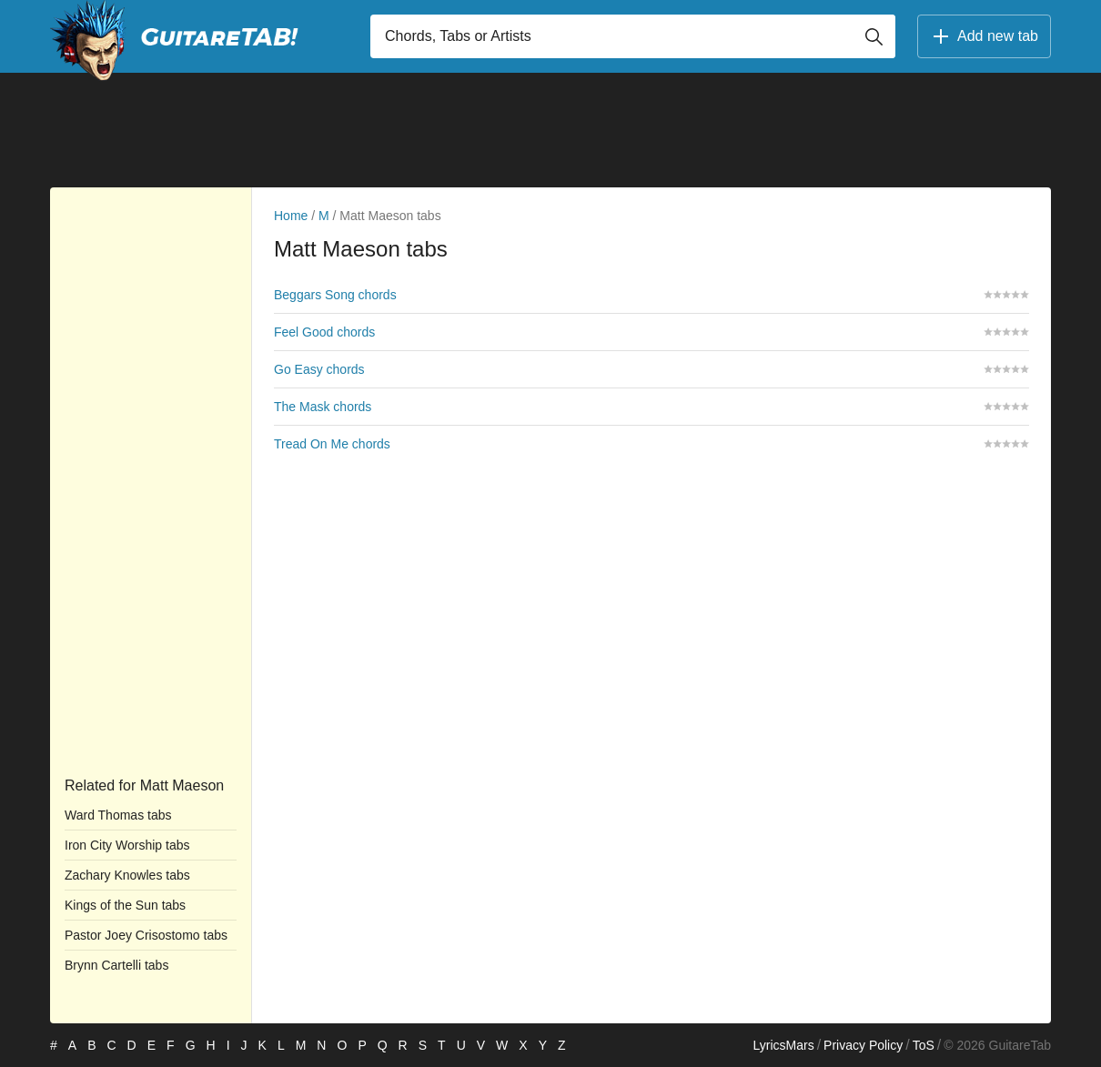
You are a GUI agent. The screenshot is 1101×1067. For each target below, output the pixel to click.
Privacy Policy (863, 1045)
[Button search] (873, 36)
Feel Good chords (324, 332)
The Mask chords (322, 406)
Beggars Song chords (335, 294)
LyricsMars (783, 1045)
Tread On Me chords (332, 444)
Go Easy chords (319, 369)
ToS (923, 1045)
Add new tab (984, 36)
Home (291, 215)
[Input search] (632, 36)
